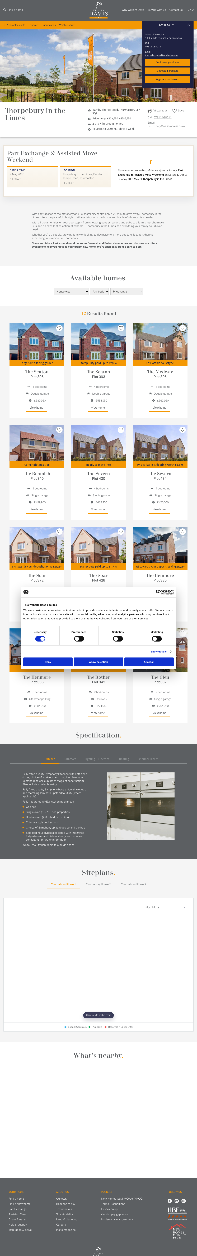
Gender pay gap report (115, 1214)
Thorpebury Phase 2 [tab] (98, 884)
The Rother (98, 679)
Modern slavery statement (117, 1219)
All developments (16, 25)
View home (36, 407)
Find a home (15, 9)
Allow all (149, 661)
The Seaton (37, 374)
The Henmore (160, 577)
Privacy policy (109, 1209)
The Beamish (37, 476)
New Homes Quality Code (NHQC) (122, 1198)
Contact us (176, 9)
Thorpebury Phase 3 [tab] (133, 884)
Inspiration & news (20, 1229)
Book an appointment (168, 62)
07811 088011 (153, 47)
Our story (61, 1198)
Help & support (18, 1224)
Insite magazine (66, 1229)
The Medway (160, 374)
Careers (61, 1224)
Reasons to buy (65, 1204)
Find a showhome (20, 1204)
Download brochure (167, 70)
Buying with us (157, 9)
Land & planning (66, 1219)
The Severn (98, 476)
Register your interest (168, 79)
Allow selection (98, 661)
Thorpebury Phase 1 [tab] (63, 884)
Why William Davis (133, 9)
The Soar (37, 577)
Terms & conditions (113, 1204)
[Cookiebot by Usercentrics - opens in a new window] (158, 592)
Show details (159, 651)
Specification (49, 25)
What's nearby (66, 25)
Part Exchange (18, 1209)
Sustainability (64, 1214)
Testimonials (64, 1209)
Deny (48, 661)
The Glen (160, 679)
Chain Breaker (17, 1219)
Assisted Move (17, 1214)
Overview (33, 25)
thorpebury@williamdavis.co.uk (161, 55)
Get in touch (166, 25)
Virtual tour (160, 110)
